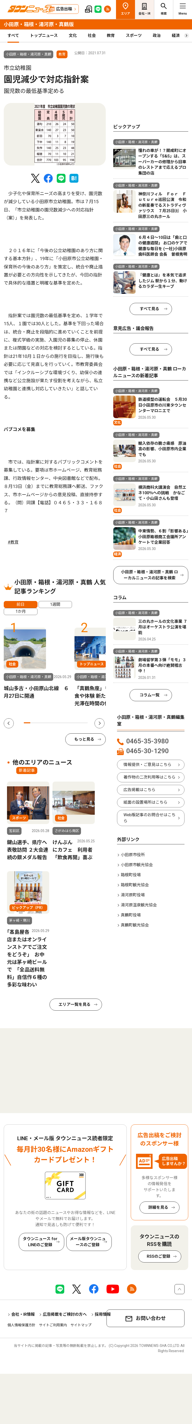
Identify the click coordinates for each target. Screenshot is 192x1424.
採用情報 (103, 1314)
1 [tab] (27, 722)
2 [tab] (33, 722)
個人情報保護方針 (22, 1325)
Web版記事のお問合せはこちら (150, 817)
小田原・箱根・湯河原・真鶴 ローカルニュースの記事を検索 (149, 575)
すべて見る (149, 308)
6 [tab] (59, 722)
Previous (9, 723)
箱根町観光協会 (135, 885)
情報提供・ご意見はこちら (148, 764)
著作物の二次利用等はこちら (150, 777)
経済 (176, 35)
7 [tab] (65, 722)
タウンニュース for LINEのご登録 (40, 1241)
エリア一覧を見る (74, 1004)
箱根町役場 (131, 874)
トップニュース (44, 35)
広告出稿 (64, 9)
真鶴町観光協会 (135, 925)
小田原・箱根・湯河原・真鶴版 (39, 24)
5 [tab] (52, 722)
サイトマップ (81, 1325)
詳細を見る (158, 1207)
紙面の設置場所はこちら (146, 802)
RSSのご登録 (158, 1256)
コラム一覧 (150, 695)
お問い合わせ (151, 1318)
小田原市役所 (133, 854)
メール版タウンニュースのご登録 (88, 1241)
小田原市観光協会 (137, 864)
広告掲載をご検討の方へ (65, 1314)
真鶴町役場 (131, 915)
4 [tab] (46, 722)
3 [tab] (39, 722)
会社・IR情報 (23, 1314)
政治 (157, 35)
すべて (13, 35)
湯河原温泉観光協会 (139, 905)
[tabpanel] (55, 134)
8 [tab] (71, 722)
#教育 (13, 542)
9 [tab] (78, 722)
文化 (73, 35)
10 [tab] (84, 722)
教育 (111, 35)
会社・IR (144, 13)
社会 (92, 35)
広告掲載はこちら (140, 789)
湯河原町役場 (133, 895)
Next (99, 723)
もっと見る (84, 739)
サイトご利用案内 (53, 1325)
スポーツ (134, 35)
